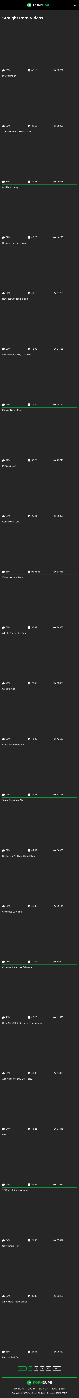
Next (57, 1368)
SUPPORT (19, 1389)
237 (48, 1368)
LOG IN (31, 1389)
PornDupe (31, 1393)
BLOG (54, 1389)
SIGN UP (43, 1389)
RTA (63, 1389)
